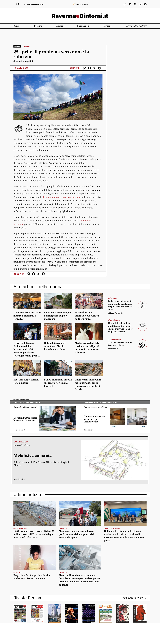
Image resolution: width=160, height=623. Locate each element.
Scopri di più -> (19, 430)
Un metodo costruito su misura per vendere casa (95, 419)
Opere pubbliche (20, 528)
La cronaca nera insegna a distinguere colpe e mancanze (57, 315)
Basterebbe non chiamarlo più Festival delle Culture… (87, 315)
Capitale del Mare (112, 528)
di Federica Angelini (23, 61)
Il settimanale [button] (83, 26)
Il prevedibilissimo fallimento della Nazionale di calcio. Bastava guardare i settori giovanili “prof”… (26, 349)
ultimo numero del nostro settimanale (62, 196)
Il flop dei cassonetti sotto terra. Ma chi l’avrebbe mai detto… (55, 346)
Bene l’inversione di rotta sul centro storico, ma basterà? (58, 382)
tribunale (63, 573)
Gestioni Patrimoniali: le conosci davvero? (25, 419)
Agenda (59, 26)
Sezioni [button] (16, 26)
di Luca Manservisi (115, 313)
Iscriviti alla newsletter (136, 26)
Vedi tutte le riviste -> (134, 598)
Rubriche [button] (38, 26)
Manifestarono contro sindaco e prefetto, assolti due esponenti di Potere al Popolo (76, 534)
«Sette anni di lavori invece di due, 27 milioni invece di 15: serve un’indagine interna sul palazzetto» (34, 534)
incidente (17, 573)
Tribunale (63, 528)
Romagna (107, 26)
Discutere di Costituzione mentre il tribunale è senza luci (27, 315)
